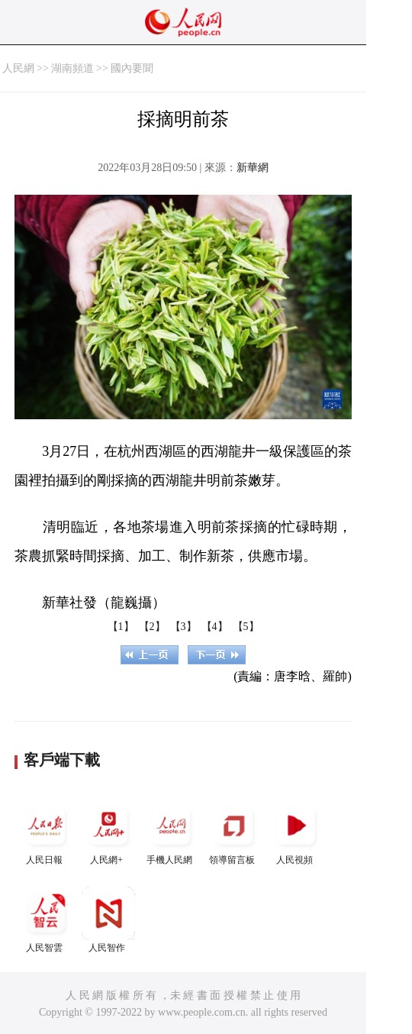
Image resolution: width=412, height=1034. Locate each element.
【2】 (152, 626)
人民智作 (108, 920)
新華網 (253, 167)
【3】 (183, 626)
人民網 (18, 68)
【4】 (214, 626)
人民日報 (45, 832)
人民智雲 (45, 920)
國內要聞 (132, 68)
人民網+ (108, 832)
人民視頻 (296, 832)
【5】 (246, 626)
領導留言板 (233, 832)
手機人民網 (171, 832)
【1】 (121, 626)
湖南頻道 (72, 68)
